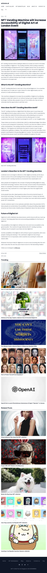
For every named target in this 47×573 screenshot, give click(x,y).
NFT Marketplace (20, 6)
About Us (34, 6)
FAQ (2, 9)
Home (2, 6)
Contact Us (41, 6)
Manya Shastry (42, 253)
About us (28, 561)
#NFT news (3, 255)
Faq (44, 561)
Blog (28, 6)
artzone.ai (5, 3)
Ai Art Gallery (10, 6)
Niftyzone (17, 247)
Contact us (37, 561)
